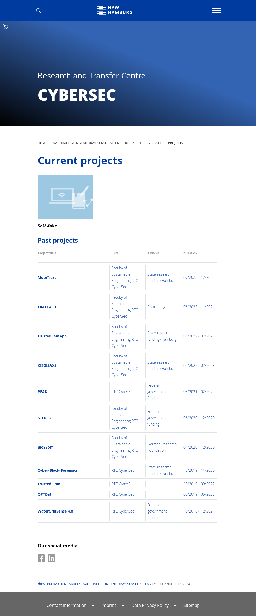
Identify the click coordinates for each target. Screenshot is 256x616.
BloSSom (46, 447)
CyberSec (154, 143)
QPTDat (44, 494)
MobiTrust (47, 277)
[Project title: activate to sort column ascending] (74, 256)
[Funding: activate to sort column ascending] (163, 256)
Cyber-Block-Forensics (58, 470)
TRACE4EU (47, 306)
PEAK (42, 391)
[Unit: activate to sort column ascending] (128, 256)
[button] (40, 10)
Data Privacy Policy (150, 605)
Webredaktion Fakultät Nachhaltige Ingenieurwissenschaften (95, 584)
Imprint (109, 605)
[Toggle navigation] (215, 10)
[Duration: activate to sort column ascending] (199, 256)
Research (133, 143)
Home (42, 143)
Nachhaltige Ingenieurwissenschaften (86, 143)
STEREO (44, 417)
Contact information (67, 605)
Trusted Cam (49, 483)
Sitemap (191, 605)
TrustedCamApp (52, 336)
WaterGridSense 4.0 (55, 511)
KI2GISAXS (47, 365)
